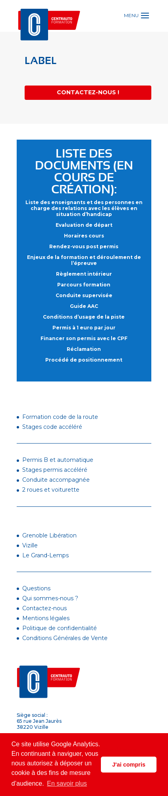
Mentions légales (46, 618)
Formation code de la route (60, 416)
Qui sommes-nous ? (50, 598)
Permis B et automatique (57, 459)
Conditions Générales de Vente (65, 638)
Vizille (30, 545)
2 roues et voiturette (50, 489)
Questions (36, 588)
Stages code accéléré (52, 426)
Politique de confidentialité (59, 628)
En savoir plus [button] (67, 783)
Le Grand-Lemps (45, 555)
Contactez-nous (44, 608)
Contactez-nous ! (88, 92)
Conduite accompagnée (56, 479)
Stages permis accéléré (54, 469)
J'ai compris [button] (128, 764)
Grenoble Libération (49, 535)
